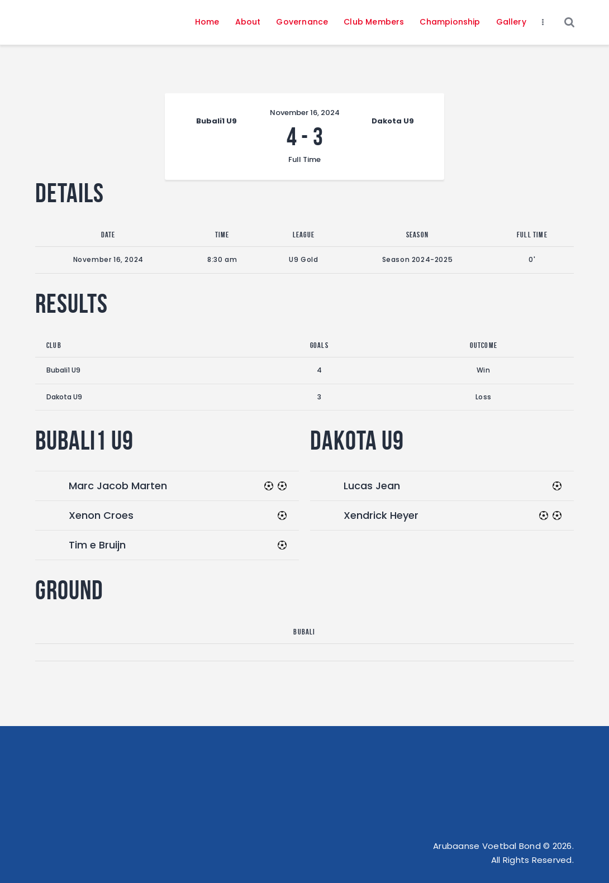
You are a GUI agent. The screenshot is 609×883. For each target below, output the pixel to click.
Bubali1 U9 (63, 370)
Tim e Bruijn (97, 545)
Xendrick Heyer (381, 515)
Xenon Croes (101, 515)
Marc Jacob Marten (118, 486)
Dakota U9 (64, 397)
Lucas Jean (372, 486)
